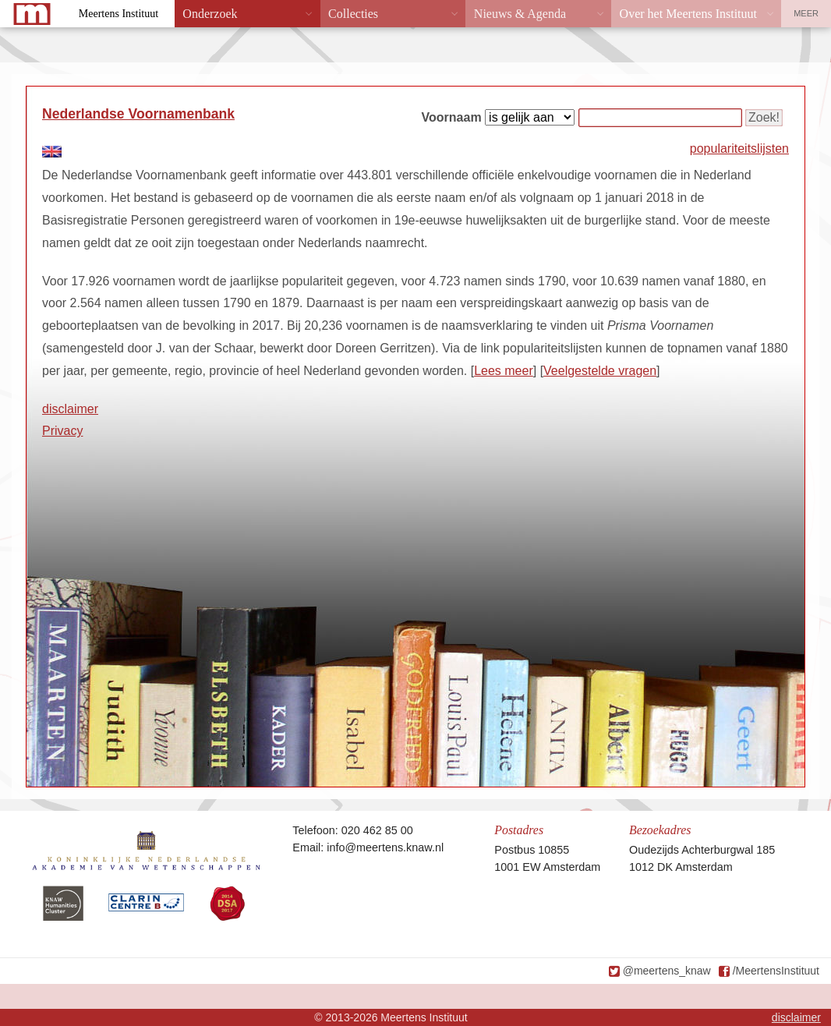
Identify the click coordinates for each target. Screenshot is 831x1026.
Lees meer (503, 370)
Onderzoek (209, 13)
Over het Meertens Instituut (688, 13)
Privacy (62, 430)
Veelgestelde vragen (599, 370)
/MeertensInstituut (776, 970)
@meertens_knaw (667, 970)
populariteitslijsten (739, 148)
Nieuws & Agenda (520, 13)
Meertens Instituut (118, 13)
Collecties (353, 13)
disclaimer (70, 409)
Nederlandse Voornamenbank (138, 114)
